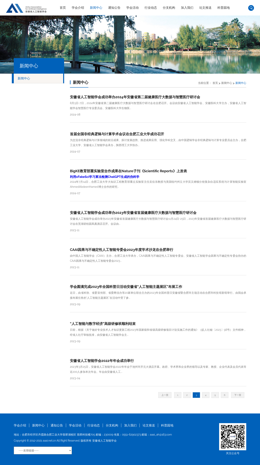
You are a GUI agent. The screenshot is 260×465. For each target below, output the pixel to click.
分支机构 (169, 7)
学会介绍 (78, 7)
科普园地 (223, 7)
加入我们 (187, 7)
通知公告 (114, 7)
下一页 (237, 395)
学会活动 (132, 7)
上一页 (164, 395)
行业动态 (151, 7)
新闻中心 (96, 7)
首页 (63, 7)
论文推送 (205, 7)
